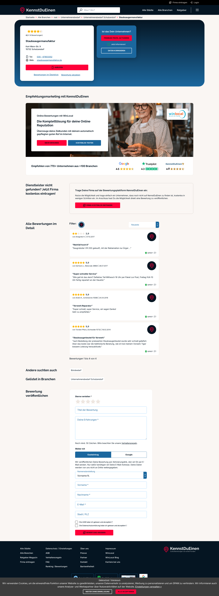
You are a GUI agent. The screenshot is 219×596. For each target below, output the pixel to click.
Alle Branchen (165, 10)
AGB (84, 522)
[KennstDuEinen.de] (37, 10)
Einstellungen (65, 548)
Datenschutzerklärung (91, 525)
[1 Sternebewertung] (78, 401)
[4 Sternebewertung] (93, 401)
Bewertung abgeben (70, 75)
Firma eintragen (27, 562)
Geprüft (150, 253)
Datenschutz (51, 548)
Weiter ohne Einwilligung (97, 592)
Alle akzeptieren (126, 592)
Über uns (84, 548)
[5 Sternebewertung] (98, 401)
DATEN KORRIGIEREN (116, 51)
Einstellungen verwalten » (148, 586)
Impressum (110, 548)
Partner (83, 557)
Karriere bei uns (112, 562)
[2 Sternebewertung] (83, 401)
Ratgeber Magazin (28, 557)
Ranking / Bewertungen (56, 566)
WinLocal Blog (112, 557)
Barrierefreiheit (87, 566)
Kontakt (83, 562)
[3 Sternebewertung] (88, 401)
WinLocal (109, 553)
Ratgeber (181, 10)
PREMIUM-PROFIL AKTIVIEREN (116, 38)
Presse (83, 553)
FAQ (47, 562)
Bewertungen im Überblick (46, 74)
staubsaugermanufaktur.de (49, 60)
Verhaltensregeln (129, 443)
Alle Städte (147, 10)
